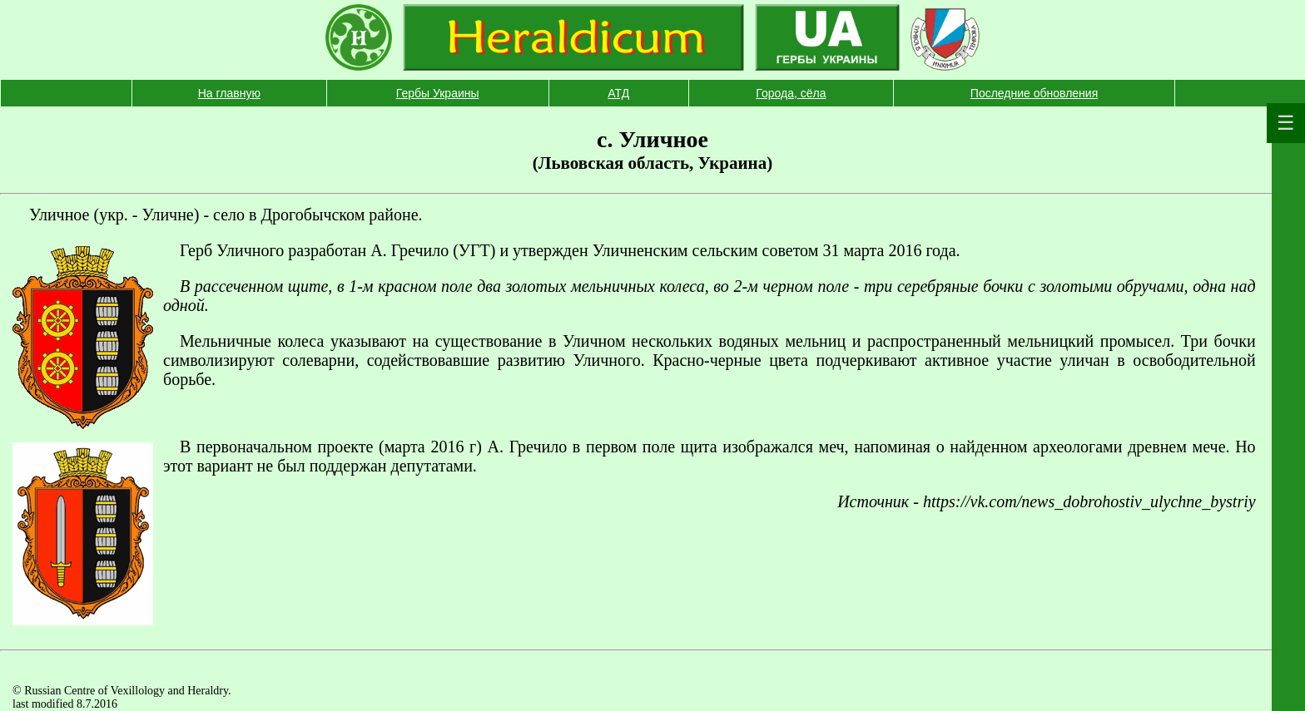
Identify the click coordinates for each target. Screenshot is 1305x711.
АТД (618, 93)
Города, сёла (791, 93)
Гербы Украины (437, 93)
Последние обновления (1034, 93)
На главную (229, 93)
